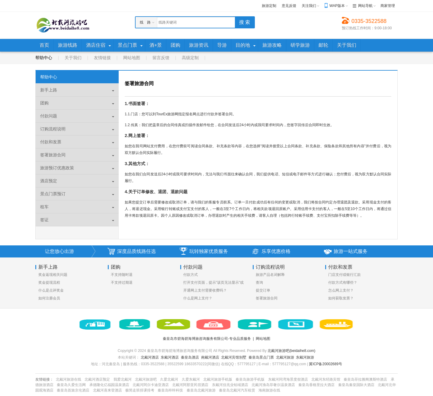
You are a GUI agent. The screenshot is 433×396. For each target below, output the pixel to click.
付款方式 (190, 275)
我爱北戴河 (123, 379)
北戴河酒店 (150, 357)
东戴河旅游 (305, 357)
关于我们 (73, 57)
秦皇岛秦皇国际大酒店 (356, 385)
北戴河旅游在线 (68, 379)
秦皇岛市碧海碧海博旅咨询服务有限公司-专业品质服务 (207, 339)
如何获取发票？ (341, 298)
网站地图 (131, 57)
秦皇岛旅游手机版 (250, 379)
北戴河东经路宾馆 (325, 379)
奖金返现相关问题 (52, 275)
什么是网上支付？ (197, 298)
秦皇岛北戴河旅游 (201, 390)
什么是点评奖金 (51, 290)
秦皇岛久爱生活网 (71, 385)
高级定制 (190, 57)
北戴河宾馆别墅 (233, 357)
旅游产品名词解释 (270, 275)
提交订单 (263, 290)
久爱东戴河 (191, 379)
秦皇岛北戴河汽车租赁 (237, 390)
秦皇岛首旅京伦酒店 (73, 390)
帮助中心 (43, 57)
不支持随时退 (122, 275)
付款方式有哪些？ (342, 282)
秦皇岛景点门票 (261, 357)
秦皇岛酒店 (190, 357)
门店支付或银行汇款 (344, 275)
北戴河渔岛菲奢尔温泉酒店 (273, 385)
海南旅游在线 (269, 390)
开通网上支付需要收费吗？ (205, 290)
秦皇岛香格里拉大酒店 (316, 385)
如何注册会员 (49, 298)
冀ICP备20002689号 (325, 364)
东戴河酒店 (170, 357)
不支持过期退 (122, 282)
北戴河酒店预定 (97, 379)
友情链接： (44, 379)
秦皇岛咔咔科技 (170, 390)
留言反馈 (160, 57)
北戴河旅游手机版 (217, 379)
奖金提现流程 (49, 282)
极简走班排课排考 (139, 390)
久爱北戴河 (169, 379)
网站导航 (365, 6)
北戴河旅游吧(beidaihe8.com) (291, 351)
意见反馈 (289, 6)
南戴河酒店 (210, 357)
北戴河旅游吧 (146, 379)
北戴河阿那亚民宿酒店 (190, 385)
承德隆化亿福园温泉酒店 (109, 385)
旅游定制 (269, 6)
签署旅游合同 (266, 298)
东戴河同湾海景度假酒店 (288, 379)
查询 (259, 282)
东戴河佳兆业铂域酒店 (230, 385)
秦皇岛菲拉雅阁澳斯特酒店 (365, 379)
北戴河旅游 (285, 357)
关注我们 (309, 6)
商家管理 (387, 6)
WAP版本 (337, 6)
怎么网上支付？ (341, 290)
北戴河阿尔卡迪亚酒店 (151, 385)
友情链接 (102, 57)
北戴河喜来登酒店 (107, 390)
